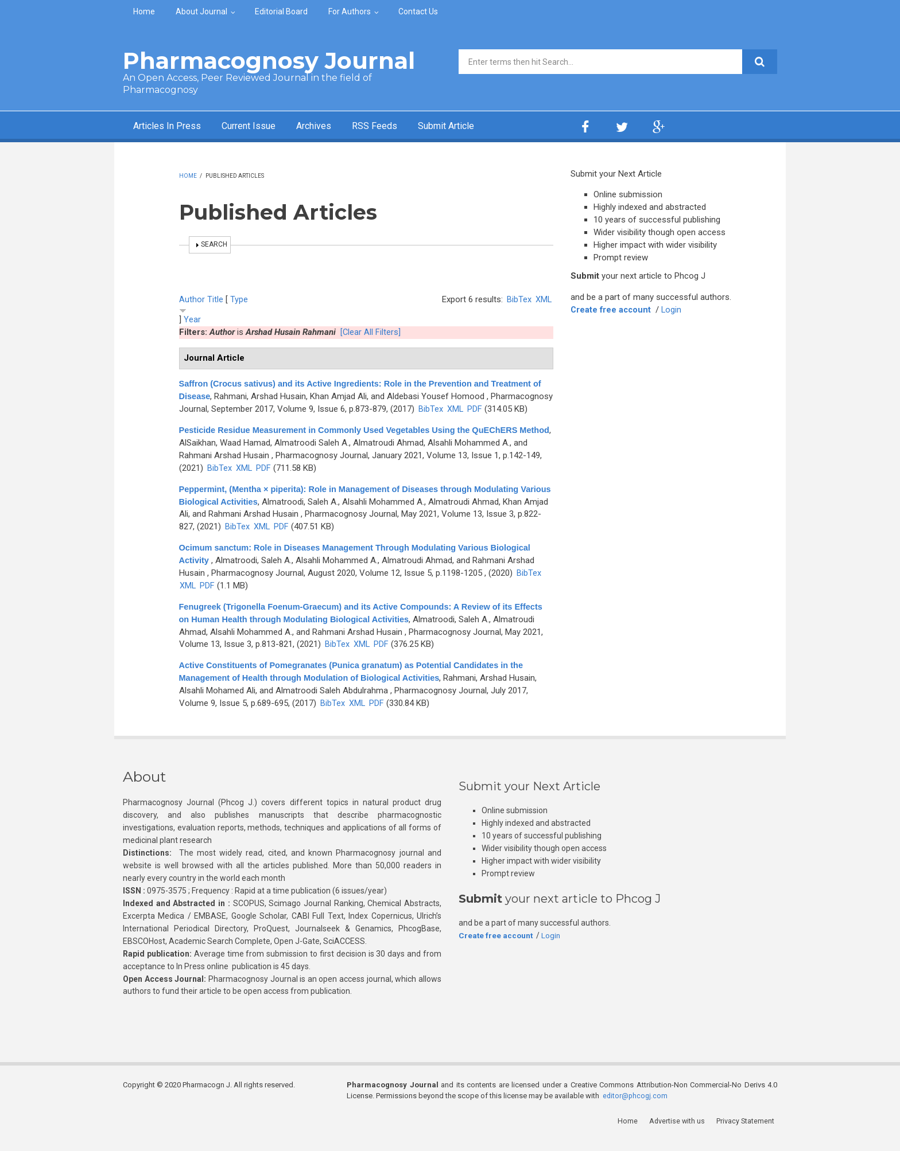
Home (144, 11)
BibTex (518, 299)
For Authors (349, 11)
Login (674, 310)
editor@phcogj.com (636, 1108)
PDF (186, 421)
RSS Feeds (397, 126)
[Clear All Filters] (370, 332)
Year (192, 319)
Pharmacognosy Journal (269, 60)
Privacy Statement (748, 1133)
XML (543, 299)
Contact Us (418, 11)
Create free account (612, 310)
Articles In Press (170, 126)
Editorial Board (281, 11)
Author (192, 299)
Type (239, 299)
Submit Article (475, 126)
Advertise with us (679, 1133)
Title (215, 299)
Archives (332, 126)
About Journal (201, 11)
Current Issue (260, 126)
